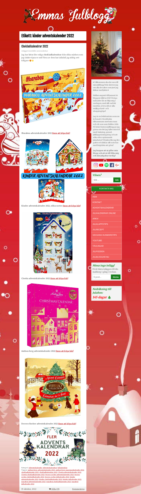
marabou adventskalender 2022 (33, 482)
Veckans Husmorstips (105, 235)
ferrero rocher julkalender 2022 (57, 477)
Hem (95, 197)
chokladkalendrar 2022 (48, 472)
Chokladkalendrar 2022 (34, 46)
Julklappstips (100, 224)
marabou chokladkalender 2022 (58, 482)
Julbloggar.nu (101, 257)
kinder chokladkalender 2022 (50, 479)
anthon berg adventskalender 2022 (41, 470)
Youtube (97, 241)
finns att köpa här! (61, 133)
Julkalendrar (62, 468)
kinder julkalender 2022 (72, 479)
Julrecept (98, 230)
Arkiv (95, 219)
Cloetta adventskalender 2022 (69, 472)
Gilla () (54, 489)
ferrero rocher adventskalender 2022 (59, 475)
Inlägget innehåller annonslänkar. (34, 51)
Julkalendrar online (104, 213)
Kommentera (78, 489)
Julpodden (98, 251)
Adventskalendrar (50, 468)
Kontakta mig (106, 189)
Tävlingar (98, 246)
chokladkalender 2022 (30, 472)
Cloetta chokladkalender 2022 (33, 475)
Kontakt (97, 202)
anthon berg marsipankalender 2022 (70, 470)
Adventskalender (35, 468)
